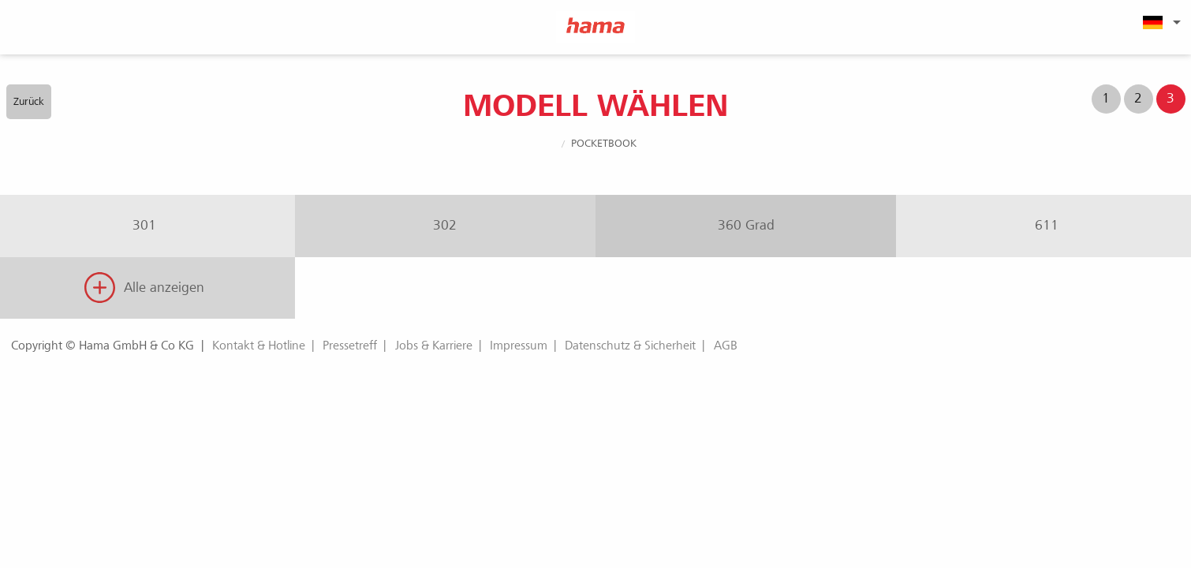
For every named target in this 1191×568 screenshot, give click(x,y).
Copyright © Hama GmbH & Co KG (102, 345)
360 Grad (746, 225)
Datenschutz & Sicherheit (630, 345)
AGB (725, 345)
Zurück (28, 101)
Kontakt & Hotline (258, 345)
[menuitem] (1159, 22)
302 (445, 225)
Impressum (518, 345)
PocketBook (604, 143)
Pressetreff (350, 345)
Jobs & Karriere (433, 345)
